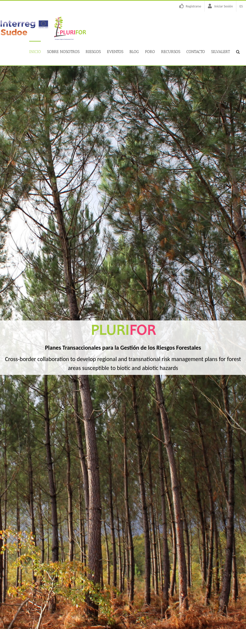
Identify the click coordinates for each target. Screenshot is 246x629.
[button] (238, 51)
